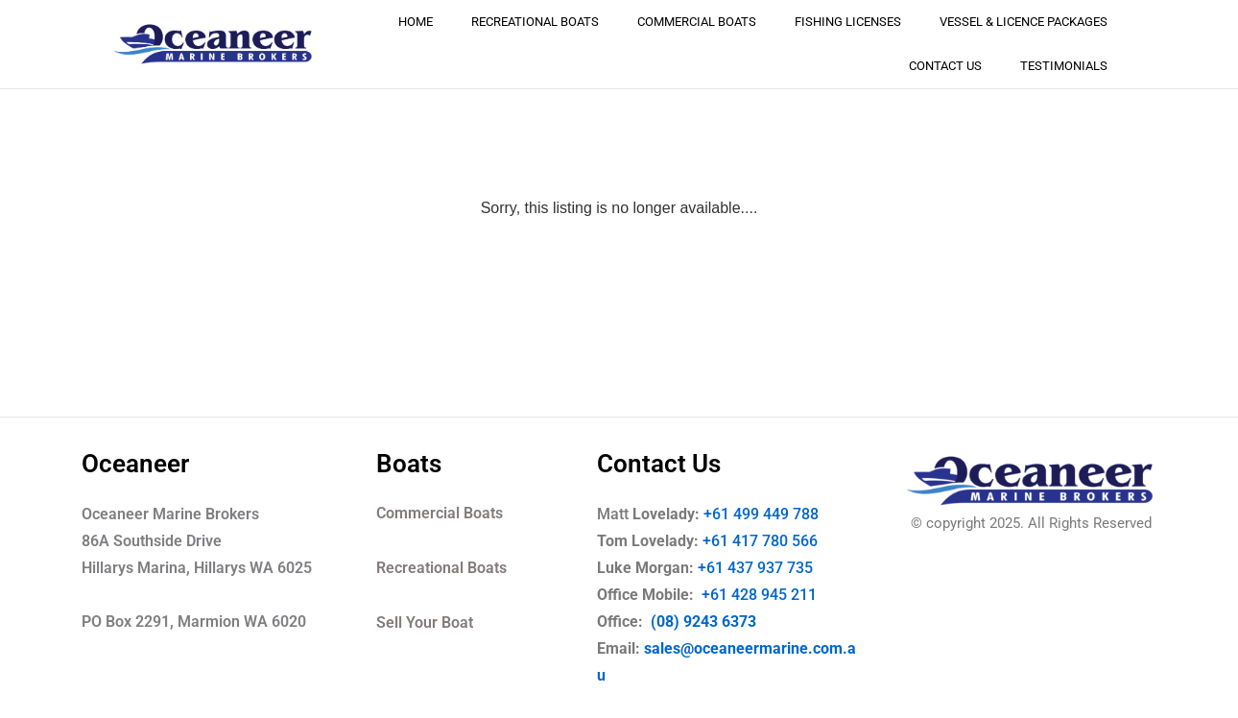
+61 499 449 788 (761, 514)
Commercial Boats (696, 21)
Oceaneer (135, 463)
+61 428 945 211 (773, 595)
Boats (408, 463)
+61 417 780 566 (760, 541)
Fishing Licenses (848, 21)
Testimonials (1063, 66)
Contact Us (945, 66)
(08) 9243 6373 (701, 621)
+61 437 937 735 (769, 568)
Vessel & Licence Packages (1023, 21)
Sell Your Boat (424, 622)
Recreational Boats (535, 21)
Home (415, 21)
